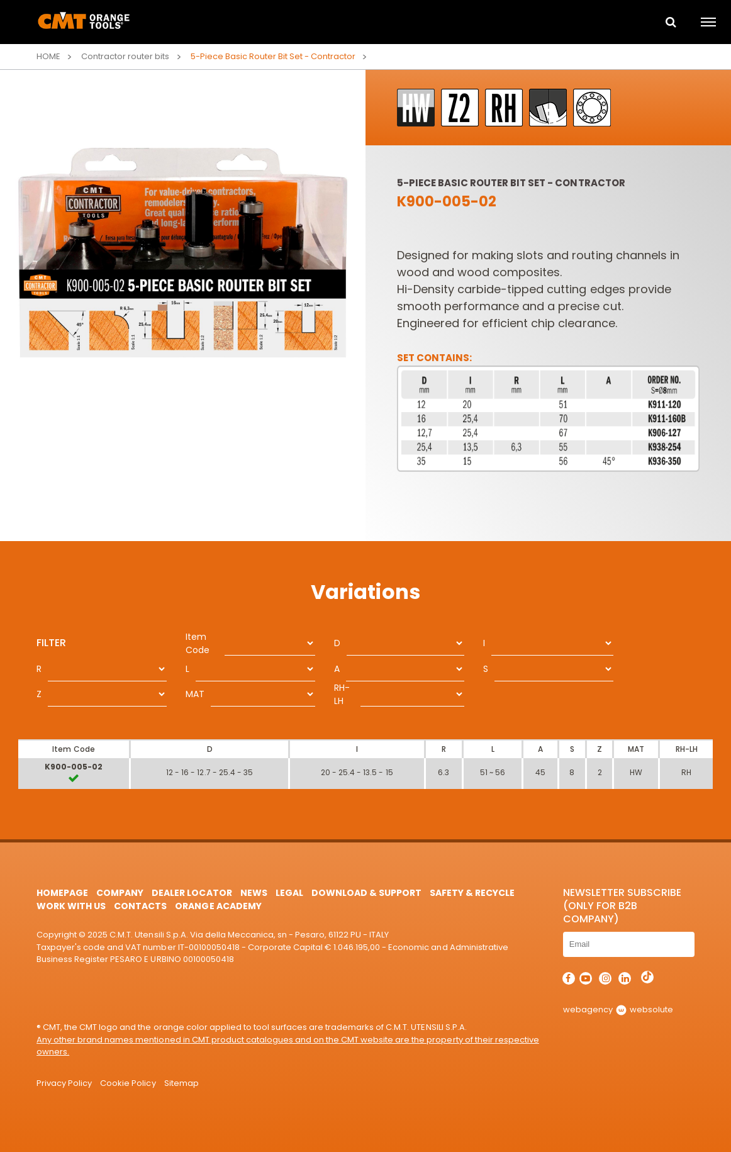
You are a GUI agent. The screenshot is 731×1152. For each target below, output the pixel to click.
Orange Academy (218, 906)
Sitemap (181, 1083)
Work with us (71, 906)
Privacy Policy (64, 1083)
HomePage (62, 892)
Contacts (140, 906)
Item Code (197, 643)
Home (48, 56)
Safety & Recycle (472, 892)
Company (119, 892)
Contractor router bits (125, 56)
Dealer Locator (192, 892)
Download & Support (366, 892)
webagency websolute (618, 1009)
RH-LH (342, 694)
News (253, 892)
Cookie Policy (127, 1083)
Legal (289, 892)
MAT (195, 694)
